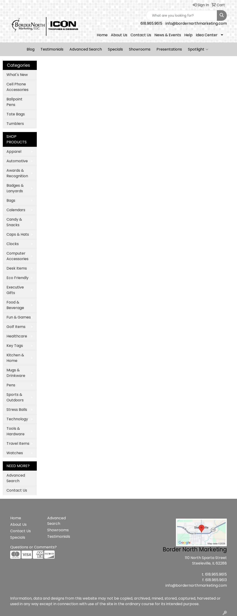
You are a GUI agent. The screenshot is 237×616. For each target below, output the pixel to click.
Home (102, 35)
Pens (10, 385)
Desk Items (16, 268)
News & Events (167, 35)
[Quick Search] (181, 15)
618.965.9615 (151, 23)
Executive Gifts (15, 290)
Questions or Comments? (33, 547)
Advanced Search (85, 49)
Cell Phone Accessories (17, 86)
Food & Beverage (15, 305)
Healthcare (16, 336)
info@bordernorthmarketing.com (196, 23)
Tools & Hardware (15, 431)
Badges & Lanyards (15, 188)
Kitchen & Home (15, 357)
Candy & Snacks (14, 222)
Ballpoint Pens (14, 101)
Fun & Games (18, 317)
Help (188, 35)
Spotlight (198, 49)
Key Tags (14, 345)
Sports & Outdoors (15, 397)
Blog (30, 49)
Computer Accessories (17, 256)
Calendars (15, 210)
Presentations (169, 49)
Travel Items (17, 443)
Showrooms (139, 49)
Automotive (17, 161)
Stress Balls (16, 409)
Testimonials (52, 49)
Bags (10, 200)
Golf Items (15, 326)
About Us (119, 35)
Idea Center (207, 35)
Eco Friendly (17, 277)
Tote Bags (15, 114)
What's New (17, 74)
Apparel (13, 151)
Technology (17, 419)
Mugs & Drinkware (15, 372)
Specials (115, 49)
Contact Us (141, 35)
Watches (14, 453)
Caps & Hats (17, 234)
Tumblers (15, 123)
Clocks (12, 243)
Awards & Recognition (17, 173)
